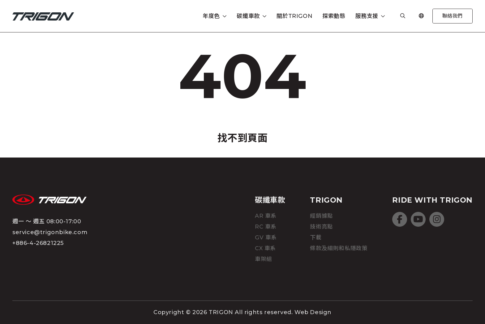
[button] (215, 16)
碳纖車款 (270, 200)
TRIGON (326, 200)
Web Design (313, 312)
